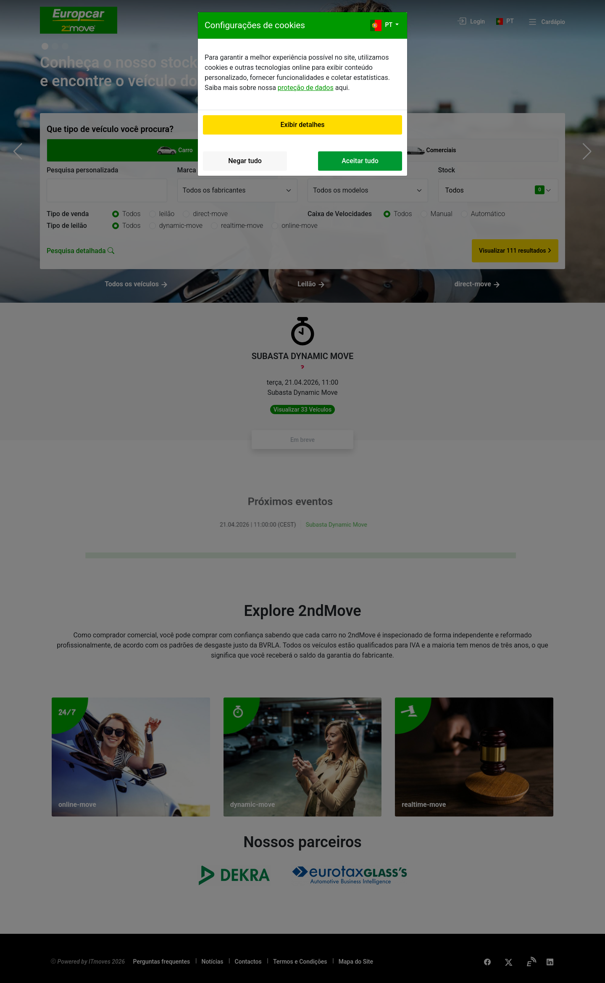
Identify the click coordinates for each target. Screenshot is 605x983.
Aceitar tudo (360, 161)
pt (382, 25)
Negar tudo (245, 161)
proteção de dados (306, 88)
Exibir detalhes (302, 125)
